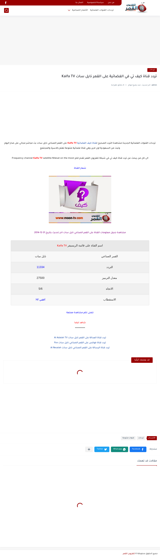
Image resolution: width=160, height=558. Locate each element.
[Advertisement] (80, 41)
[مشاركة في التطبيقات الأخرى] (89, 449)
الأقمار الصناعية (80, 10)
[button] (138, 449)
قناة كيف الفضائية (87, 143)
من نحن (111, 3)
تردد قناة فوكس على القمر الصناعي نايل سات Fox (80, 343)
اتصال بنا (79, 3)
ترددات (152, 70)
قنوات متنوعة (128, 438)
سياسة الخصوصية (95, 3)
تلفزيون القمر (129, 554)
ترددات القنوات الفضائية (102, 10)
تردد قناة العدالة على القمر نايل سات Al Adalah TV (80, 338)
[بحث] (6, 10)
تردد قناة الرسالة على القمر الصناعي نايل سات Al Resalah (80, 348)
